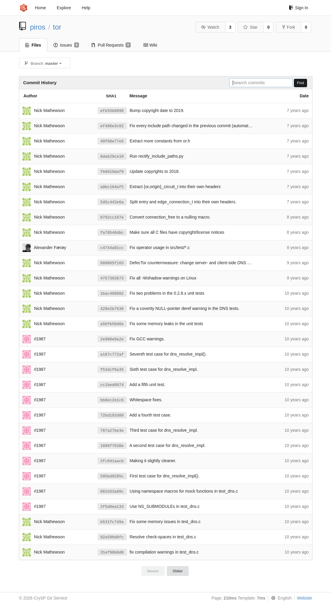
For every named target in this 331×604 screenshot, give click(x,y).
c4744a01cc (112, 248)
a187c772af (112, 354)
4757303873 (112, 278)
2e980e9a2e (112, 339)
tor (57, 27)
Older (178, 571)
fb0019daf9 (112, 172)
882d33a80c (112, 491)
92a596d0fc (112, 537)
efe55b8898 (112, 111)
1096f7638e (112, 446)
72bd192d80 (112, 415)
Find (300, 83)
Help (86, 7)
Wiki (150, 45)
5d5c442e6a (112, 202)
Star (250, 27)
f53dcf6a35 (112, 370)
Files (33, 45)
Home (40, 7)
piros (37, 27)
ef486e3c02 (112, 126)
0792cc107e (112, 217)
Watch (210, 27)
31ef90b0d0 (112, 552)
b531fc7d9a (112, 522)
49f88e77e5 (112, 141)
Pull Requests (111, 45)
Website (304, 598)
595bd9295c (112, 476)
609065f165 (112, 263)
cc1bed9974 (112, 385)
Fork (288, 27)
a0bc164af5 (112, 187)
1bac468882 (112, 293)
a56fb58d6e (112, 324)
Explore (64, 7)
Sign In (298, 7)
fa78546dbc (112, 232)
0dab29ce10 (112, 156)
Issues (66, 45)
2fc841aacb (112, 461)
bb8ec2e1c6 (112, 400)
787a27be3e (112, 430)
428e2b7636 (112, 309)
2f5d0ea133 (112, 507)
